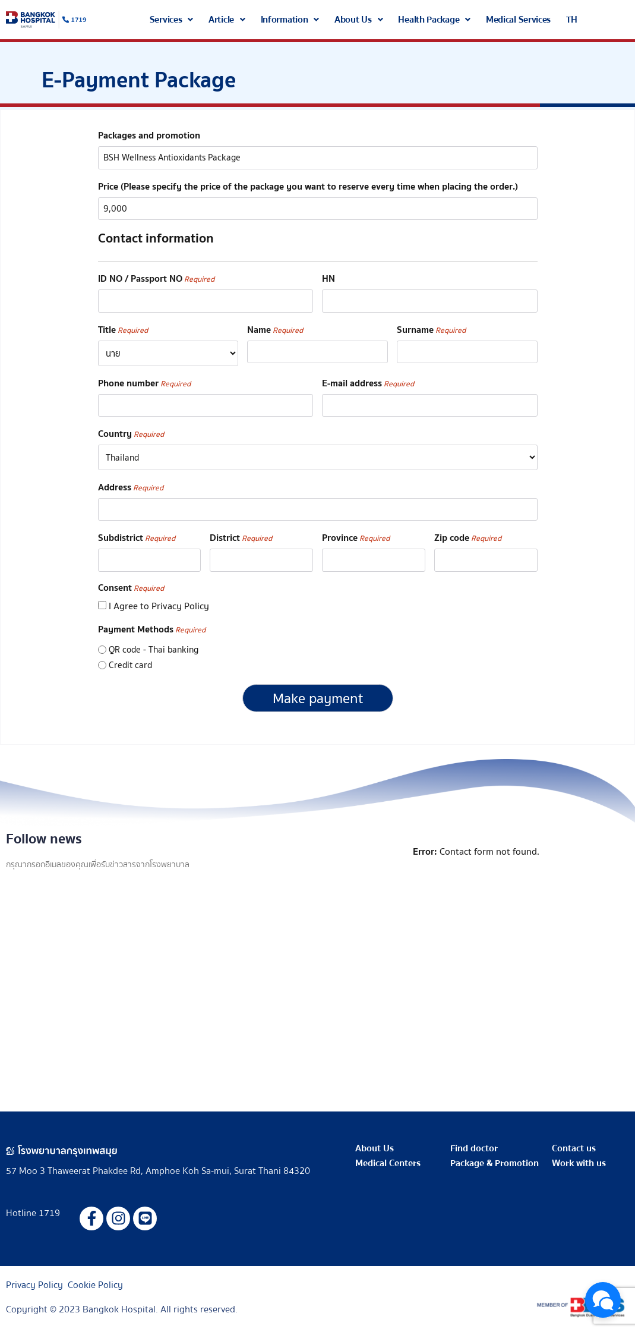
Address (130, 484)
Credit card (130, 661)
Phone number (144, 380)
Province (356, 534)
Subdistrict (136, 534)
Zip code (467, 534)
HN (328, 277)
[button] (171, 19)
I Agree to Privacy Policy (159, 601)
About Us (358, 19)
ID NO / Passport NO (156, 277)
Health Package (434, 19)
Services (171, 19)
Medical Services (518, 19)
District (241, 534)
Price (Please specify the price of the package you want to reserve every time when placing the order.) (308, 186)
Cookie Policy (95, 1279)
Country (131, 431)
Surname (431, 327)
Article (226, 19)
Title (123, 327)
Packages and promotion (149, 135)
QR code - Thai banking (153, 645)
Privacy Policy (34, 1279)
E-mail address (368, 380)
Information (290, 19)
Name (275, 327)
